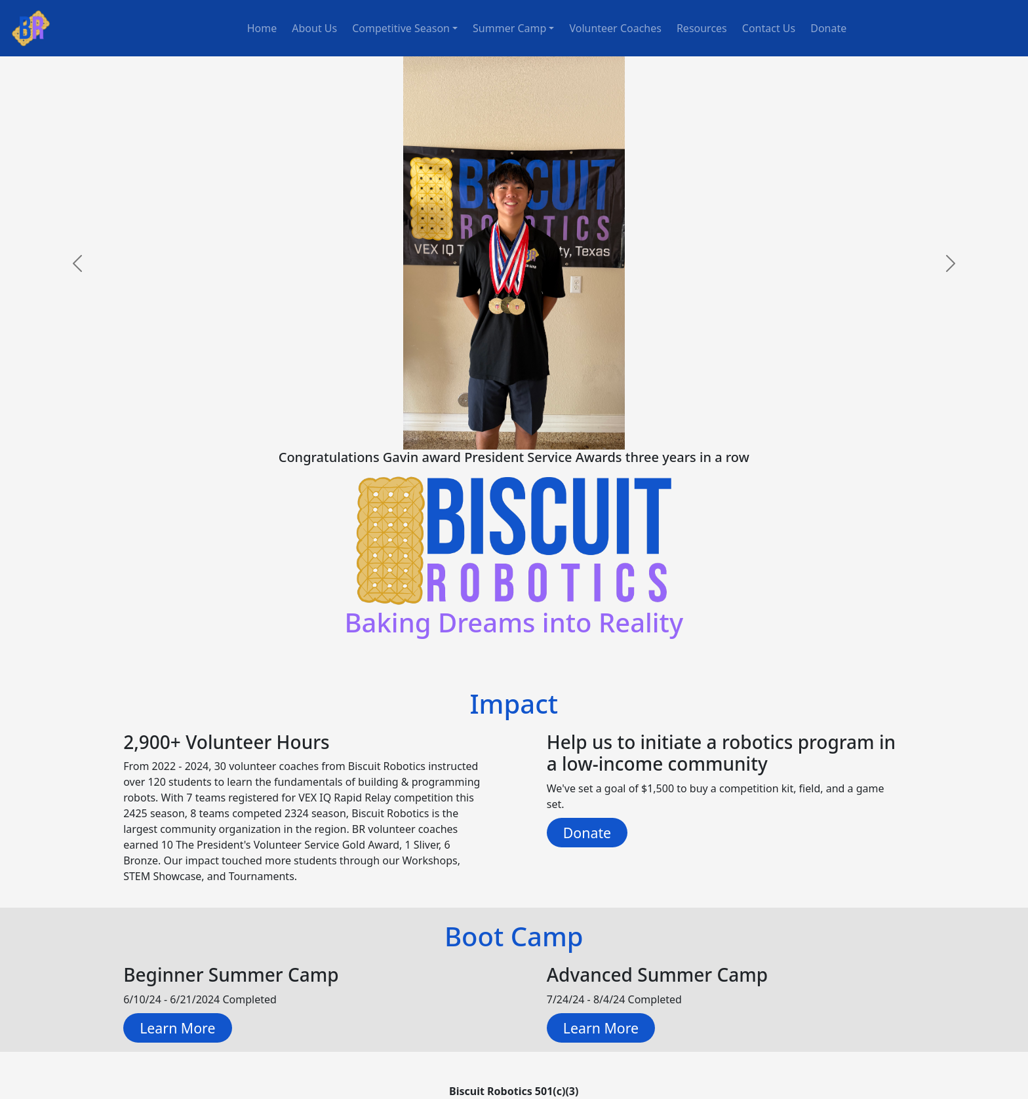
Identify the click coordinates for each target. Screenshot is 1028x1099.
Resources (702, 28)
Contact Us (768, 28)
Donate (828, 28)
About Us (314, 28)
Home (262, 28)
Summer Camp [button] (509, 28)
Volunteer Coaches (615, 28)
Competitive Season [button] (401, 28)
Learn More (177, 1027)
